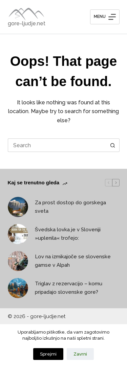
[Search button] (113, 145)
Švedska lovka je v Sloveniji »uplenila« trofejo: (68, 234)
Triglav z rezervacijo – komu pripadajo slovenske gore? (68, 288)
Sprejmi (48, 354)
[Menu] (105, 16)
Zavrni (80, 354)
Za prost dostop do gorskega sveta (70, 207)
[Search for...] (57, 145)
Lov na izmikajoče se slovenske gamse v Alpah (73, 261)
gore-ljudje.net (26, 23)
